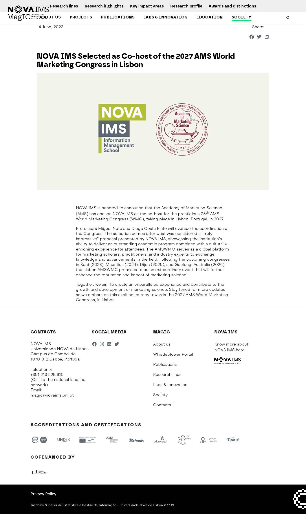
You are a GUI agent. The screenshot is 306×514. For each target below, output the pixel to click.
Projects (81, 17)
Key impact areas (147, 6)
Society (241, 17)
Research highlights (104, 6)
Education (209, 17)
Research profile (186, 6)
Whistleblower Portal (173, 354)
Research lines (64, 6)
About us (50, 17)
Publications (118, 17)
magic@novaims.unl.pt (52, 395)
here (240, 350)
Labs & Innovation (165, 17)
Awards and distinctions (232, 6)
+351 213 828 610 (47, 374)
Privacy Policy (43, 494)
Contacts (162, 404)
